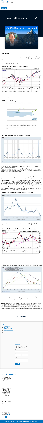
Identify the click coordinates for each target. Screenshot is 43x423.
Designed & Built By (31, 421)
